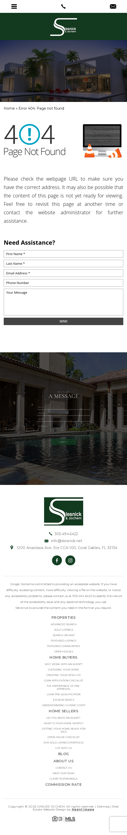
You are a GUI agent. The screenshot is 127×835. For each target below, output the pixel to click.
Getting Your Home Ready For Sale (63, 730)
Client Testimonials (63, 778)
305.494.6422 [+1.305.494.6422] (63, 534)
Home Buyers (63, 657)
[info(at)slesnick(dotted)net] (113, 7)
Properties (63, 617)
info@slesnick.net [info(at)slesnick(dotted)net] (63, 541)
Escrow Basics (63, 699)
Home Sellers (63, 711)
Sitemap (103, 806)
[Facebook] (57, 560)
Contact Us (64, 767)
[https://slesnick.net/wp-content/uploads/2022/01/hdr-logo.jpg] (63, 511)
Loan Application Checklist (63, 680)
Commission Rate (63, 784)
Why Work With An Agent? (64, 664)
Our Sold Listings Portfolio (63, 742)
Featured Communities (63, 646)
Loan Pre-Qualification (63, 694)
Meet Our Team (63, 773)
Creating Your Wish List (63, 675)
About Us (63, 761)
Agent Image (83, 809)
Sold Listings (63, 629)
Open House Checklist (63, 737)
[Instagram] (70, 560)
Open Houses (63, 651)
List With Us (63, 748)
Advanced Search (63, 624)
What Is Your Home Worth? (63, 723)
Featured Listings (63, 640)
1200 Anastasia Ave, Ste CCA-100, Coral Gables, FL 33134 (63, 548)
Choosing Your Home (63, 669)
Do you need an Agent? (63, 717)
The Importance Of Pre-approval (63, 688)
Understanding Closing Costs (63, 705)
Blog (63, 754)
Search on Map (64, 635)
